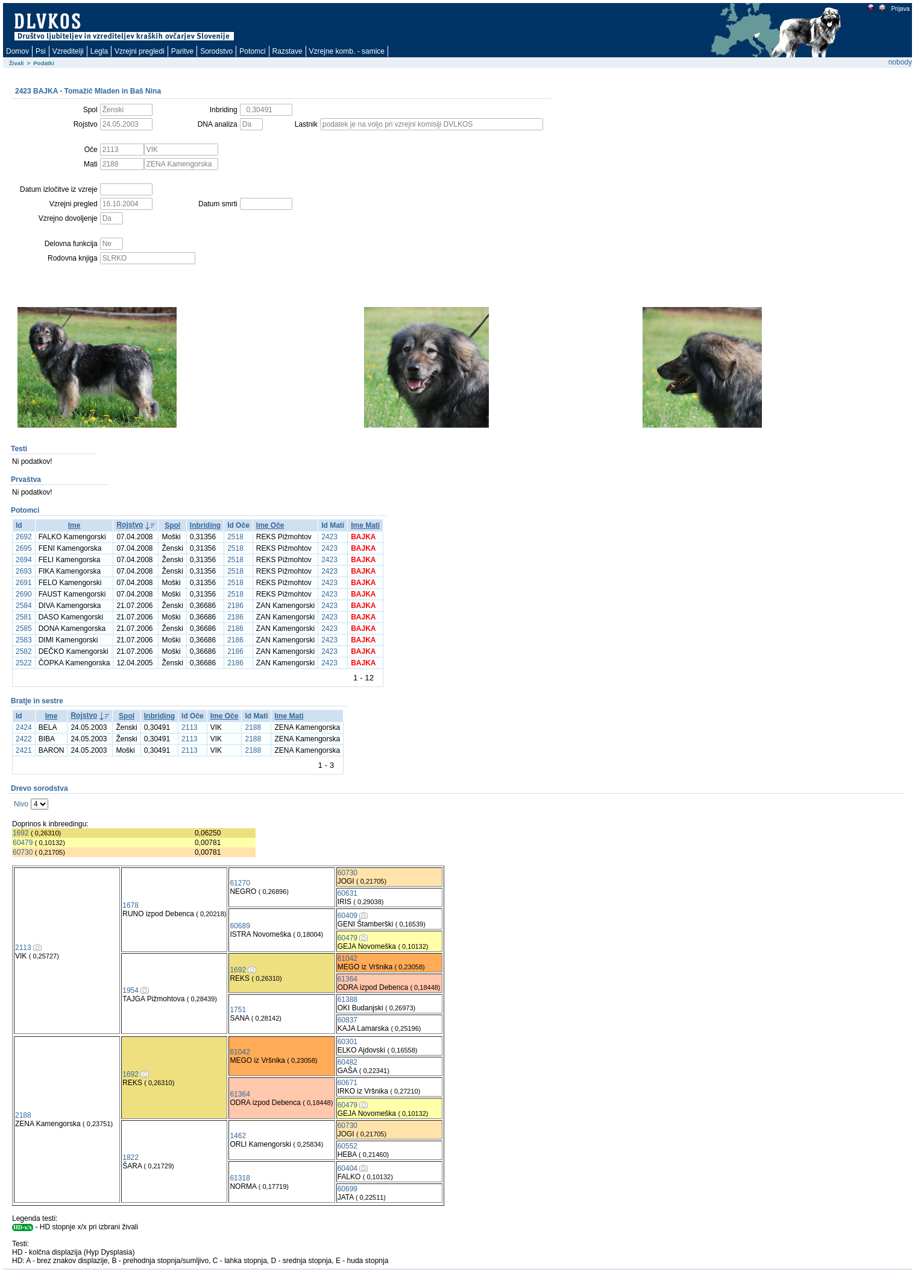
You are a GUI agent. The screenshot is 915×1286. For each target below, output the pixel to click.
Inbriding (205, 525)
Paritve (182, 51)
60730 (23, 852)
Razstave (287, 51)
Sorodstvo (216, 51)
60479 (23, 842)
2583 (24, 640)
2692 (24, 537)
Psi (41, 51)
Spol (172, 525)
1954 (130, 990)
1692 (21, 833)
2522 (24, 663)
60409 (347, 915)
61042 (347, 958)
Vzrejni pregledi (140, 51)
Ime (74, 525)
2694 (24, 560)
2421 (24, 750)
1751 (238, 1010)
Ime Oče (270, 525)
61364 (347, 979)
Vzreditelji (68, 51)
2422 (24, 739)
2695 (24, 548)
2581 (24, 617)
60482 (347, 1062)
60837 (347, 1020)
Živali (16, 63)
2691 (24, 582)
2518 (235, 537)
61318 (240, 1178)
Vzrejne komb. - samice (347, 51)
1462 (238, 1136)
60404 (347, 1168)
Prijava (900, 8)
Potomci (252, 51)
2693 (24, 571)
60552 (347, 1146)
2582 (24, 651)
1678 (130, 905)
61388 (347, 999)
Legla (99, 51)
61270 (240, 883)
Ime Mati (365, 525)
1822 (130, 1157)
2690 (24, 594)
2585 (24, 628)
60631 (347, 893)
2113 (189, 727)
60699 (347, 1189)
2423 (329, 537)
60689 (240, 926)
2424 (24, 727)
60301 (347, 1041)
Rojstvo (129, 525)
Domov (17, 51)
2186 (235, 605)
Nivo (21, 804)
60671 (347, 1083)
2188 (253, 727)
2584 (24, 605)
